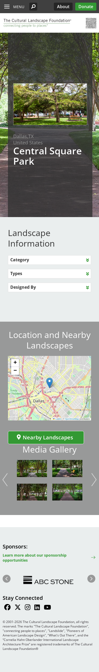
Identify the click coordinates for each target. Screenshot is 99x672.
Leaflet (57, 419)
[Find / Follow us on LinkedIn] (37, 608)
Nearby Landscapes (44, 437)
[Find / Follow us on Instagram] (27, 608)
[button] (33, 7)
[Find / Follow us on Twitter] (18, 608)
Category (19, 260)
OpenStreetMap (72, 419)
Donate (85, 6)
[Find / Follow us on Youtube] (47, 608)
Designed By (23, 287)
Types (16, 273)
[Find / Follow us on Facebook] (7, 608)
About (63, 6)
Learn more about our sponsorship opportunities (35, 558)
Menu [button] (18, 6)
